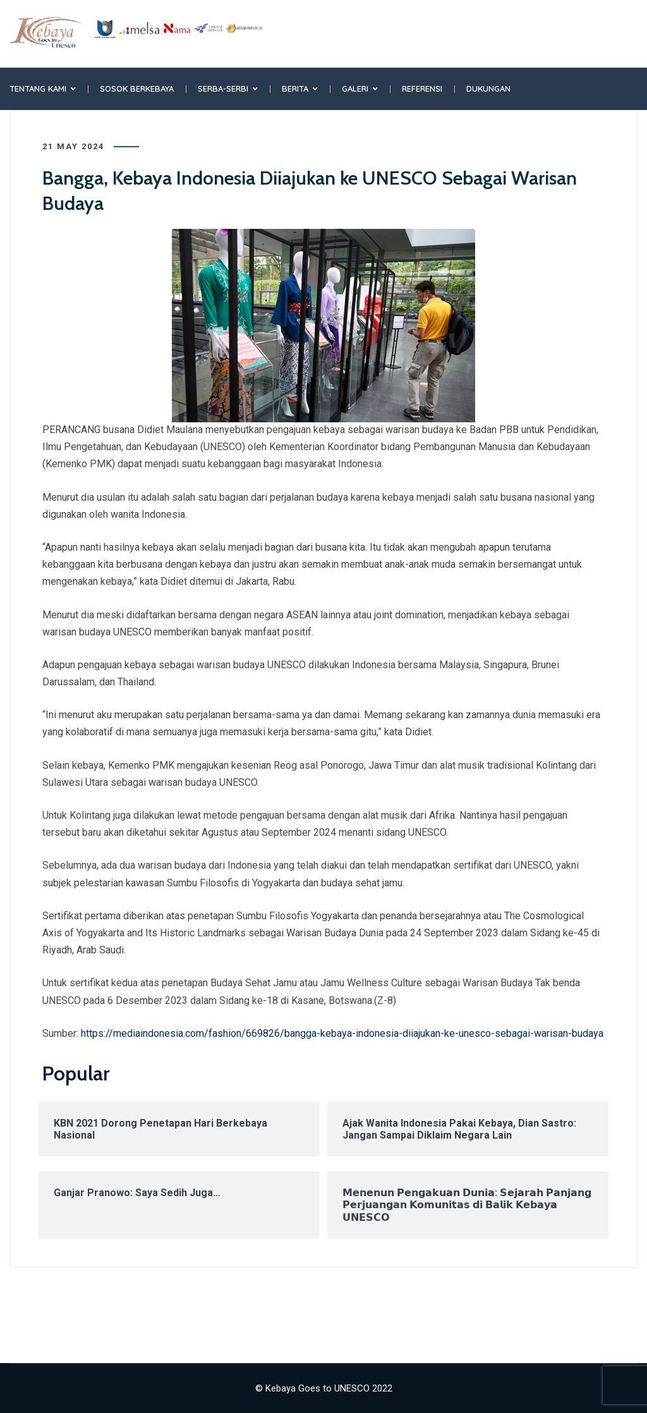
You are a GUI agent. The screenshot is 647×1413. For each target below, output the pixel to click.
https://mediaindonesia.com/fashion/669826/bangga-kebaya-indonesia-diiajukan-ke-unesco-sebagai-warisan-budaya (342, 1033)
